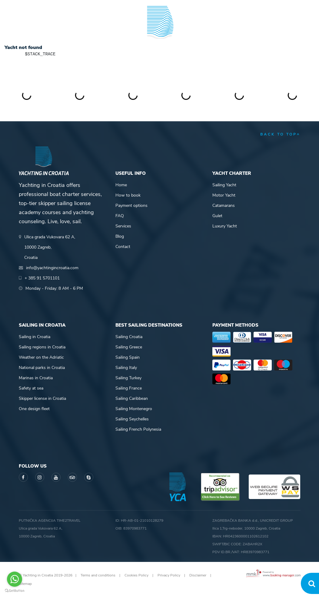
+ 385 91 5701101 (40, 6)
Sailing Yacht (224, 185)
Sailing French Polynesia (138, 429)
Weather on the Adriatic (41, 357)
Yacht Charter (35, 28)
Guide (234, 28)
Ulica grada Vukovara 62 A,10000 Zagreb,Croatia (49, 247)
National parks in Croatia (42, 367)
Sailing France (128, 388)
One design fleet (34, 409)
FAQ (119, 216)
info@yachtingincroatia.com (93, 6)
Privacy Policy (169, 575)
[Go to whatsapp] (14, 579)
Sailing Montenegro (133, 409)
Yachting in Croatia (159, 53)
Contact (122, 247)
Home (121, 185)
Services (123, 226)
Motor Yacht (223, 195)
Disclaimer (197, 575)
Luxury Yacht (224, 226)
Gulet (217, 216)
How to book (128, 195)
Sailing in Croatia (34, 337)
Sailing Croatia (128, 337)
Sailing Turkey (128, 378)
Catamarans (223, 205)
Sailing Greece (128, 347)
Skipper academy (117, 28)
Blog (263, 28)
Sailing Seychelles (132, 419)
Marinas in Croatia (36, 378)
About (294, 28)
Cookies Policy (136, 575)
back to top (280, 134)
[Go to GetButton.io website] (14, 591)
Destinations (75, 28)
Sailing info (196, 28)
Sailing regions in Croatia (42, 347)
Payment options (131, 205)
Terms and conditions (98, 575)
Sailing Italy (126, 367)
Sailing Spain (127, 357)
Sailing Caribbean (131, 398)
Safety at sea (31, 388)
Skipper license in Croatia (42, 398)
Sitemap (25, 583)
